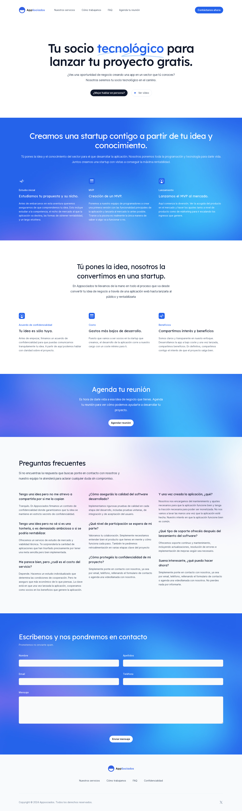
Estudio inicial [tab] (27, 190)
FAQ (110, 10)
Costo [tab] (92, 325)
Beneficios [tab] (165, 325)
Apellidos (128, 655)
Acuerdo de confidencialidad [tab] (35, 325)
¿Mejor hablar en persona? (109, 92)
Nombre (23, 655)
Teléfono (128, 674)
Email (22, 674)
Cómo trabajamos (91, 10)
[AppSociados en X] (221, 802)
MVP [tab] (91, 190)
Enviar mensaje (121, 739)
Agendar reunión (121, 422)
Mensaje (24, 692)
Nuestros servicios (64, 10)
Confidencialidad (153, 780)
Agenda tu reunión (129, 10)
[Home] (32, 10)
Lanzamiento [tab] (166, 190)
